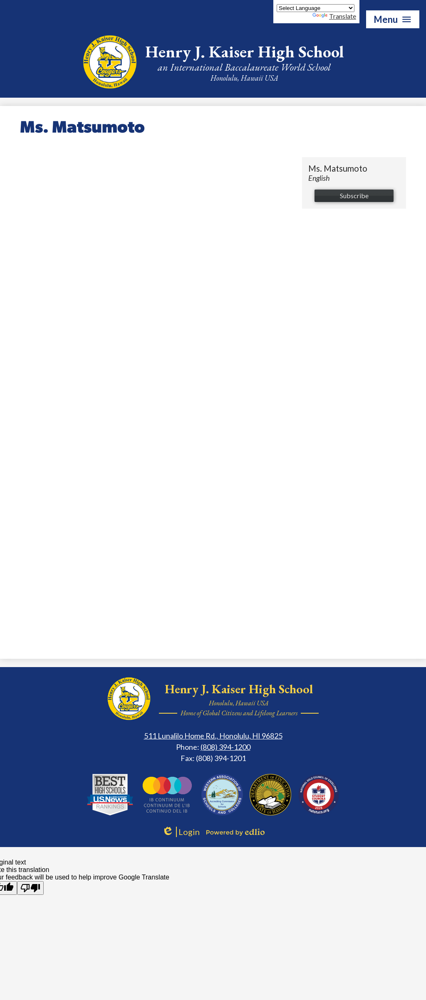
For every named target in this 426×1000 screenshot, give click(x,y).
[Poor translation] (30, 888)
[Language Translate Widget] (315, 8)
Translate (334, 16)
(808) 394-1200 (225, 746)
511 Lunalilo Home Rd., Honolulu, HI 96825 (213, 735)
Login (181, 832)
